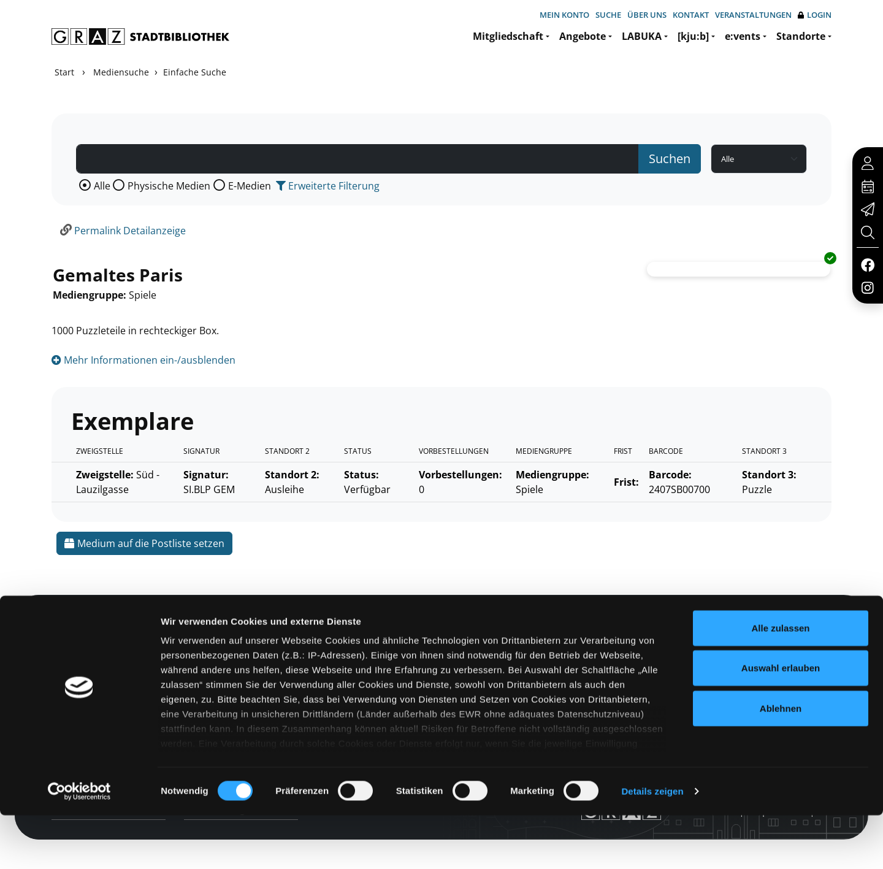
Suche (608, 14)
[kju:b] (693, 36)
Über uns (647, 14)
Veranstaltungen (753, 14)
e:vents (742, 36)
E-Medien (249, 186)
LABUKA (642, 36)
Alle (102, 186)
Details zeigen (652, 845)
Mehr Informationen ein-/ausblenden (143, 360)
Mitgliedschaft (508, 36)
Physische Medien (169, 186)
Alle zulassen (780, 681)
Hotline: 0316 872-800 (744, 627)
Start (64, 72)
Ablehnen (780, 762)
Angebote (582, 36)
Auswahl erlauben (780, 721)
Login (814, 15)
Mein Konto (564, 14)
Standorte (800, 36)
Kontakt (691, 14)
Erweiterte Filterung (328, 186)
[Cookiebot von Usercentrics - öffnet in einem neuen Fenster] (79, 845)
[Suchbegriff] (357, 159)
